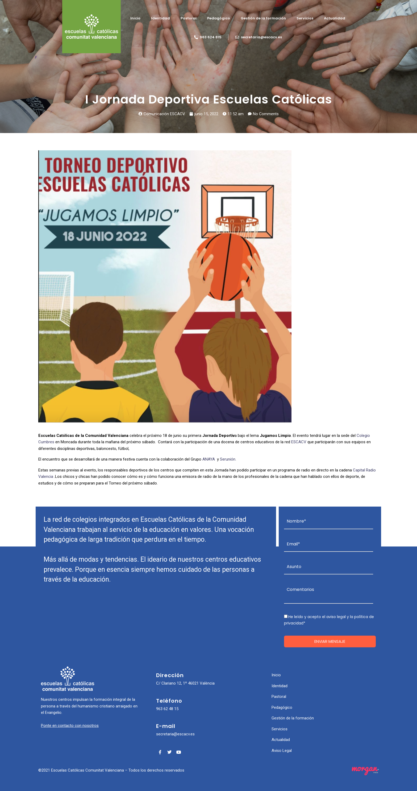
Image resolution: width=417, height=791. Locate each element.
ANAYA (208, 459)
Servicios (305, 18)
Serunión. (229, 459)
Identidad (160, 18)
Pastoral (189, 18)
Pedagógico (218, 18)
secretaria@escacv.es (175, 734)
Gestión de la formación (263, 18)
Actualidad (334, 18)
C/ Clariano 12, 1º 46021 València (185, 683)
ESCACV (298, 442)
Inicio (135, 18)
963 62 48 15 (167, 708)
